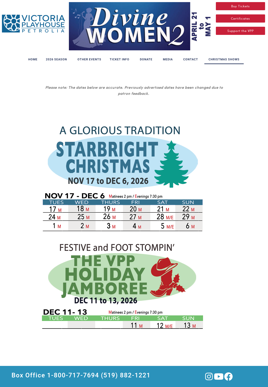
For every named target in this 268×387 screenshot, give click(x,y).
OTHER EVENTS (89, 59)
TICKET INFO (120, 59)
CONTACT (191, 59)
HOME (32, 59)
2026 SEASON (57, 59)
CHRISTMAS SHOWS (224, 59)
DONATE (147, 59)
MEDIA (169, 59)
